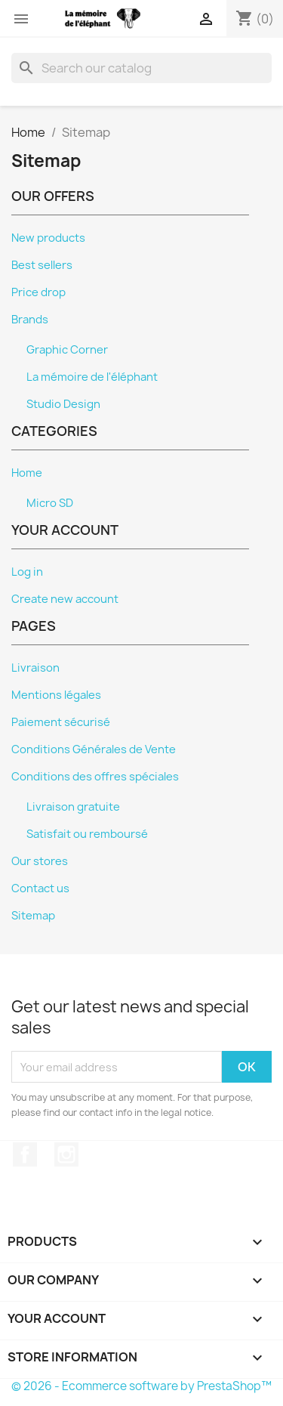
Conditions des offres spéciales (95, 776)
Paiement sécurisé (60, 722)
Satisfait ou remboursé (87, 834)
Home (26, 473)
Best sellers (41, 265)
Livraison (35, 667)
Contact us (40, 888)
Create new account (64, 599)
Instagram (66, 1154)
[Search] (141, 68)
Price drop (38, 292)
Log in (27, 571)
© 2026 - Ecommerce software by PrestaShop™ (141, 1386)
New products (48, 238)
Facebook (25, 1154)
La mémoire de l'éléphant (92, 377)
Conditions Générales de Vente (93, 749)
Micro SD (49, 503)
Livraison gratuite (73, 806)
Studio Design (63, 404)
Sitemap (33, 915)
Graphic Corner (67, 349)
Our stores (39, 861)
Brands (29, 319)
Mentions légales (56, 695)
